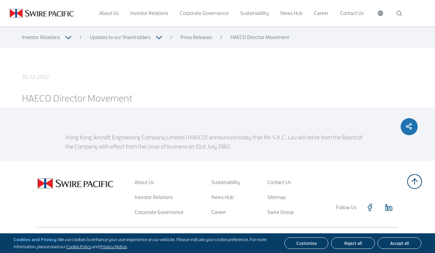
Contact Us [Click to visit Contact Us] (352, 13)
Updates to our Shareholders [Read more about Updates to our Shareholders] (120, 37)
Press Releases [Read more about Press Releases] (196, 37)
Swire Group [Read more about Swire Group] (280, 212)
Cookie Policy (78, 246)
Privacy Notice (113, 246)
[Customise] (306, 243)
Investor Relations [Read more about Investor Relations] (41, 37)
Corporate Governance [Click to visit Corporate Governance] (204, 13)
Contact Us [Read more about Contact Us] (279, 182)
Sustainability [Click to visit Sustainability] (254, 13)
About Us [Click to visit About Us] (109, 13)
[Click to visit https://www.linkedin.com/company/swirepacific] (389, 207)
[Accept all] (399, 243)
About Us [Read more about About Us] (144, 182)
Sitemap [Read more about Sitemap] (276, 197)
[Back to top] (414, 181)
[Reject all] (353, 243)
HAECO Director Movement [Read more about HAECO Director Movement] (259, 37)
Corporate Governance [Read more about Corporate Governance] (159, 212)
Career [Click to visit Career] (321, 13)
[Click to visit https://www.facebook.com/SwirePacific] (370, 207)
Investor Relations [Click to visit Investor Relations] (149, 13)
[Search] (399, 13)
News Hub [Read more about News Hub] (222, 197)
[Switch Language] (380, 13)
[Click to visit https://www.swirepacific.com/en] (37, 13)
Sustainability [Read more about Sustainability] (225, 182)
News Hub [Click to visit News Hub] (291, 13)
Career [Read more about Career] (218, 212)
